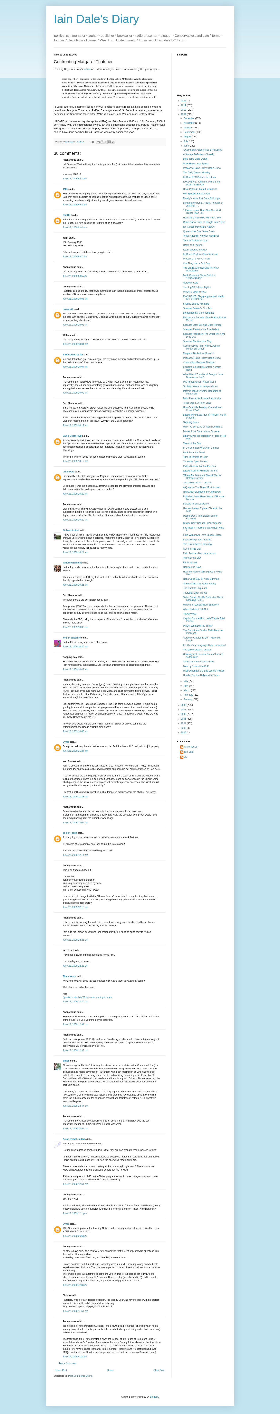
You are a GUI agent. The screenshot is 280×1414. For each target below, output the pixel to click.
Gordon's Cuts (190, 282)
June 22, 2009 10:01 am (75, 298)
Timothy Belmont (72, 562)
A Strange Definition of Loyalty (199, 154)
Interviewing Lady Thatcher (197, 539)
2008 (184, 705)
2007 (184, 709)
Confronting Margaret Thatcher (199, 362)
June (186, 145)
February (189, 694)
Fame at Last (190, 562)
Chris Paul (68, 471)
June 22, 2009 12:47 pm (75, 1106)
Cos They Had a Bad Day (196, 263)
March (187, 690)
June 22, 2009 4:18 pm (75, 1285)
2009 (184, 114)
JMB (65, 189)
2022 (184, 100)
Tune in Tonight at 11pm (195, 240)
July (186, 141)
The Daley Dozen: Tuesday (197, 482)
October (188, 127)
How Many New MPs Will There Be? (202, 217)
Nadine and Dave (192, 567)
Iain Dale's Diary (96, 18)
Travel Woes (189, 613)
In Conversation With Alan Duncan (201, 447)
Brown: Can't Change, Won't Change (202, 523)
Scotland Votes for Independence (200, 386)
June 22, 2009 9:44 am (75, 204)
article (87, 69)
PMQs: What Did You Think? (198, 625)
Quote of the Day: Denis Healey (199, 583)
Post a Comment (67, 1363)
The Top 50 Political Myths (196, 287)
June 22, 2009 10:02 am (75, 324)
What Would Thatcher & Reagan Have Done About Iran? (203, 375)
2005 (184, 718)
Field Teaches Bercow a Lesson (199, 553)
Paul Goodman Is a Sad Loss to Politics (203, 670)
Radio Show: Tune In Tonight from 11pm (204, 222)
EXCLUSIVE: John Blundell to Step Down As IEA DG (201, 183)
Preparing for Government (196, 258)
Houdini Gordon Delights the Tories (201, 675)
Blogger (154, 1396)
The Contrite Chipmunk (195, 588)
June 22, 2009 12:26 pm (75, 1001)
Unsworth (68, 309)
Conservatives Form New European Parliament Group (201, 347)
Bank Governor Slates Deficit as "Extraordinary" (199, 276)
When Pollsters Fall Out (195, 609)
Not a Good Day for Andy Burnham (201, 579)
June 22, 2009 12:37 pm (75, 1050)
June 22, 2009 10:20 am (75, 493)
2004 (184, 723)
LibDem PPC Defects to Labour (199, 177)
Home (110, 1370)
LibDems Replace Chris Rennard (200, 254)
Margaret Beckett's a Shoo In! (198, 353)
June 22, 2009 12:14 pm (75, 855)
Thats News (69, 976)
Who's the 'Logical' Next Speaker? (201, 604)
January (188, 699)
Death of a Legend (192, 245)
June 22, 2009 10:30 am (75, 627)
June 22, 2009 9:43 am (75, 178)
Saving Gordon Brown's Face (198, 661)
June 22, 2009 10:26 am (75, 584)
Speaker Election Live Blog (197, 341)
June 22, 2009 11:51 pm (75, 1311)
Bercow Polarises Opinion (196, 503)
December (189, 118)
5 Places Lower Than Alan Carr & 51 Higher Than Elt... (202, 211)
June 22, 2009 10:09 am (75, 392)
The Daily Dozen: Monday (196, 172)
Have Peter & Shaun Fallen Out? (200, 189)
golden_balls (70, 833)
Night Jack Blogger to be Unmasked (201, 491)
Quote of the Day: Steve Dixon (199, 231)
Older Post (159, 1370)
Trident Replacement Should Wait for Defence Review (202, 476)
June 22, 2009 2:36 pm (75, 1236)
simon (66, 1060)
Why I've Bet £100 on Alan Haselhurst (202, 426)
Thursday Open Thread (195, 461)
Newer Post (61, 1370)
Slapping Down (191, 422)
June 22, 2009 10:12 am (75, 425)
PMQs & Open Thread (194, 291)
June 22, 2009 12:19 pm (75, 907)
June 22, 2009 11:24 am (75, 750)
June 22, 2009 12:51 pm (75, 1128)
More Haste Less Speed (195, 163)
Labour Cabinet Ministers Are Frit (200, 470)
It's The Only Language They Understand (204, 645)
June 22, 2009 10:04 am (75, 344)
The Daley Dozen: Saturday (197, 544)
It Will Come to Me (73, 354)
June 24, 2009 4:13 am (75, 1356)
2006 (184, 714)
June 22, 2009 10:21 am (75, 552)
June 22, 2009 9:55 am (75, 276)
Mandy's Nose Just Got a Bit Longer (202, 198)
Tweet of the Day (192, 443)
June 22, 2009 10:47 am (75, 669)
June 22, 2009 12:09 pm (75, 822)
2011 (184, 105)
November (189, 123)
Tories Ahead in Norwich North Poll (201, 235)
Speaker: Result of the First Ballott (201, 329)
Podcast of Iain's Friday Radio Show (202, 168)
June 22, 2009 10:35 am (75, 646)
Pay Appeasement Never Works (199, 381)
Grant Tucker (191, 746)
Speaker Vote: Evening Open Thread (202, 325)
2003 (184, 728)
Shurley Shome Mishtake (196, 303)
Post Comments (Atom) (80, 1376)
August (188, 136)
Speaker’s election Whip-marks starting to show (87, 997)
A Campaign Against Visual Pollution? (202, 149)
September (190, 132)
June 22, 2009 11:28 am (75, 796)
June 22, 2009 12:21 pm (75, 939)
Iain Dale (188, 751)
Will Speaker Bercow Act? (196, 193)
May (186, 681)
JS (185, 757)
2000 (184, 732)
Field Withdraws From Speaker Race (202, 535)
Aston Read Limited (74, 1139)
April (186, 685)
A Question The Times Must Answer (201, 487)
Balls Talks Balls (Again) (195, 158)
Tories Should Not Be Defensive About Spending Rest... (203, 598)
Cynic (66, 742)
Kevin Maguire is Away (195, 249)
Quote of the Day (192, 548)
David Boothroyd (72, 436)
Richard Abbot (71, 530)
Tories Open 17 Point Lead (197, 403)
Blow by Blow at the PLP (196, 666)
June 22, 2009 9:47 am (75, 256)
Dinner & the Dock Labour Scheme (201, 431)
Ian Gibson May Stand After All (199, 226)
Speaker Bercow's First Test (197, 308)
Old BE (67, 215)
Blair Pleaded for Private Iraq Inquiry (202, 398)
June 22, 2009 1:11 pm (75, 1213)
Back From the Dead (194, 452)
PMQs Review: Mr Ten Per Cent (199, 466)
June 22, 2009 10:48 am (75, 731)
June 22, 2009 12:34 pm (75, 1024)
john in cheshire (72, 637)
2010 (184, 109)
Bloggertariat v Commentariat (198, 312)
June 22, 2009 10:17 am (75, 461)
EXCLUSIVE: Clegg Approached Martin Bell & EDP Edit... (203, 298)
